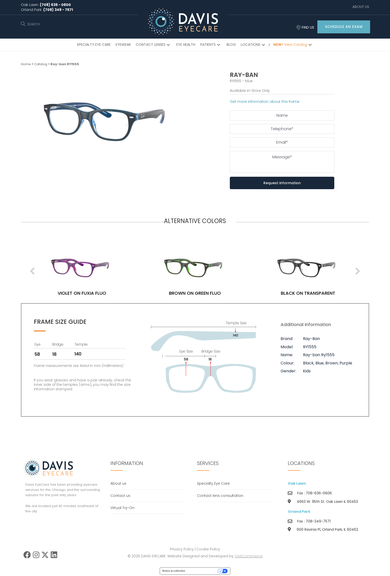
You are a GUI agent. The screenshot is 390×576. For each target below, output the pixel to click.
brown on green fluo (214, 293)
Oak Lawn (297, 483)
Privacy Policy (182, 549)
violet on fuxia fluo (100, 293)
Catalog (40, 64)
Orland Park (299, 511)
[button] (343, 26)
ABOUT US (360, 6)
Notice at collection (173, 571)
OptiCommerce (249, 556)
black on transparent (327, 293)
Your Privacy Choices (203, 571)
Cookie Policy (208, 549)
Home (26, 64)
